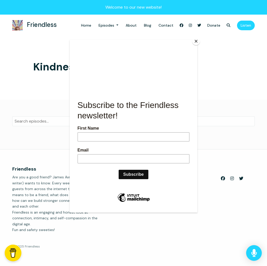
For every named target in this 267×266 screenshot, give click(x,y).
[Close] (196, 41)
